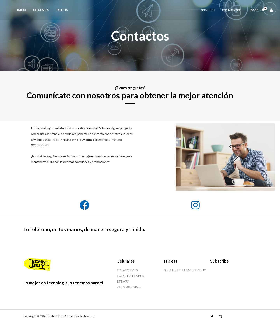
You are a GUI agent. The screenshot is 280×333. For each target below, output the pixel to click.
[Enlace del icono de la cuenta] (271, 10)
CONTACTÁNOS (232, 10)
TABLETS (58, 10)
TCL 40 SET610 (127, 270)
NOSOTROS (211, 10)
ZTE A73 (123, 281)
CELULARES (38, 10)
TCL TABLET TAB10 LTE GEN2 (184, 270)
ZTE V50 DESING (129, 287)
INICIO (21, 10)
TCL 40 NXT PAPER (130, 275)
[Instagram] (220, 317)
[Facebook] (212, 317)
